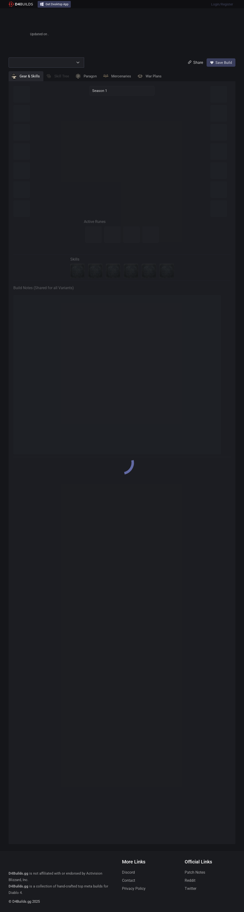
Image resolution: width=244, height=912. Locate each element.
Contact (128, 880)
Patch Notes (195, 872)
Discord (128, 872)
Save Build (221, 62)
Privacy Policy (134, 888)
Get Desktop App (54, 4)
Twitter (190, 888)
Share (195, 62)
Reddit (190, 880)
